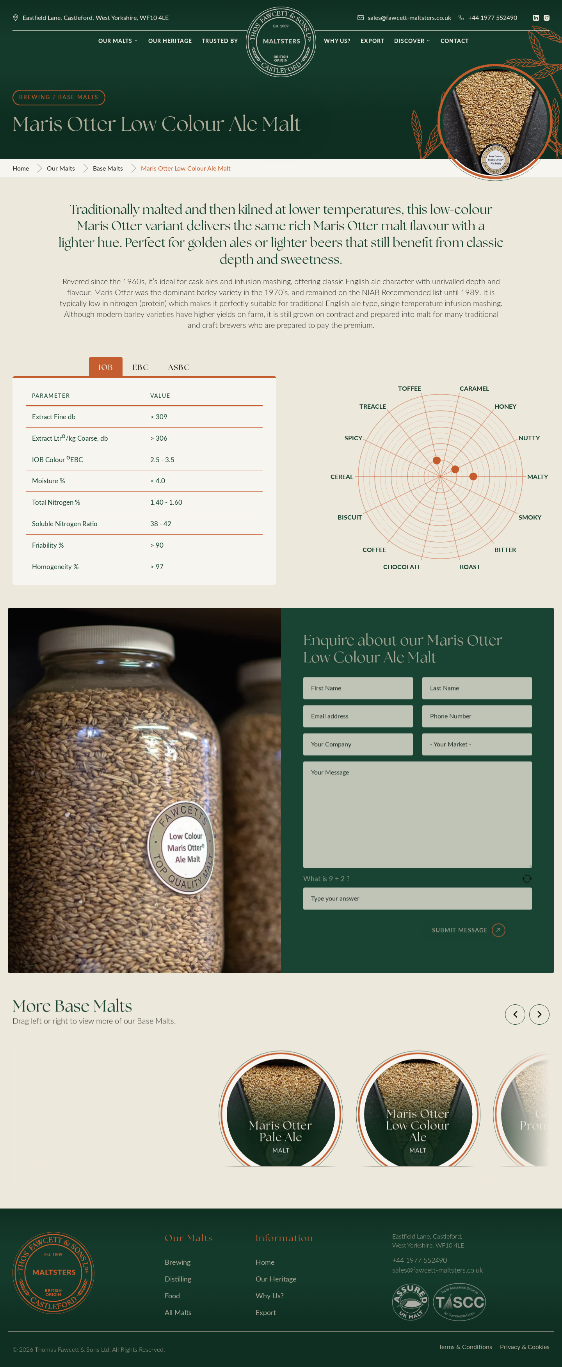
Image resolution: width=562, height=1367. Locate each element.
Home (20, 168)
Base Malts (108, 168)
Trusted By (220, 40)
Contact (455, 40)
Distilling (178, 1278)
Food (172, 1295)
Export (372, 40)
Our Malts (115, 40)
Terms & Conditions (465, 1346)
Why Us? (337, 40)
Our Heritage (170, 40)
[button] (515, 1014)
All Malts (178, 1312)
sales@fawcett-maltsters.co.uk (409, 17)
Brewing (177, 1262)
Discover (409, 40)
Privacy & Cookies (525, 1346)
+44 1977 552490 (492, 17)
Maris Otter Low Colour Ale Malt (186, 168)
